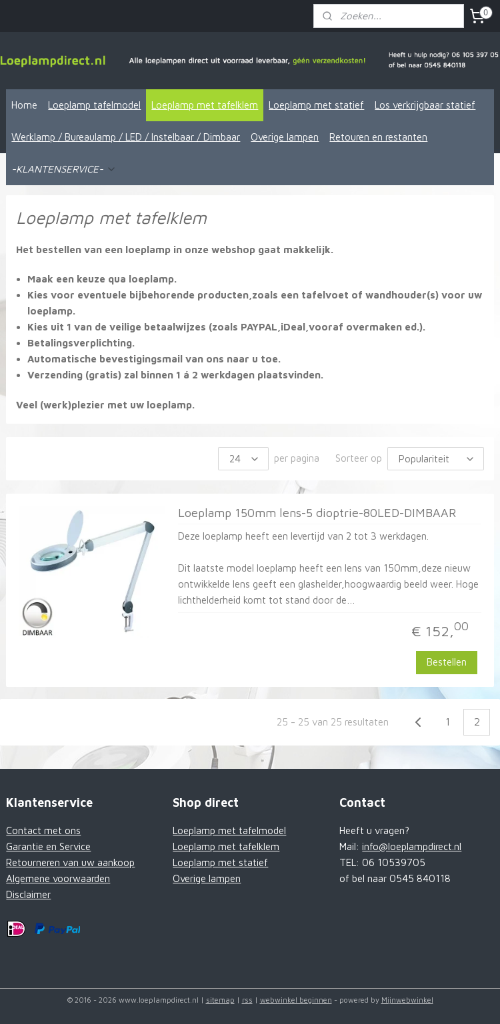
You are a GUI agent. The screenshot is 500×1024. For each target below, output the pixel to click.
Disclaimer (28, 894)
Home (24, 105)
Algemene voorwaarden (58, 878)
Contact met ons (43, 830)
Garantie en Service (48, 846)
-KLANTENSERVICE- (64, 169)
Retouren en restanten (378, 137)
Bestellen (447, 662)
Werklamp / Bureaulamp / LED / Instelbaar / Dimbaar (125, 137)
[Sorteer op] (435, 459)
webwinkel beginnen (296, 999)
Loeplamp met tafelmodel (229, 830)
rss (247, 999)
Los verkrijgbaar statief (425, 105)
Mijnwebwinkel (407, 999)
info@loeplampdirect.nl (411, 846)
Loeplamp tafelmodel (94, 105)
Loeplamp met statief (316, 105)
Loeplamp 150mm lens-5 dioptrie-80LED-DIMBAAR (317, 513)
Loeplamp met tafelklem (204, 105)
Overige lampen (285, 137)
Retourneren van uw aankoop (70, 862)
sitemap (220, 999)
